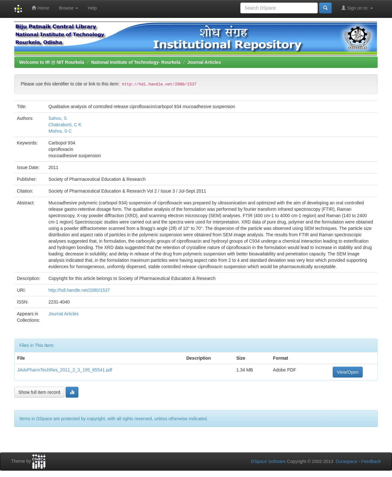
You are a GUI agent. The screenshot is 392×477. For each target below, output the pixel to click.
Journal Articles (204, 62)
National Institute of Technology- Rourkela (136, 62)
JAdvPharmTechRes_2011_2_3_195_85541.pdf (64, 369)
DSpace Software (268, 461)
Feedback (371, 461)
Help (92, 8)
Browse (68, 8)
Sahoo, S (57, 118)
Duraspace (346, 461)
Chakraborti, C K (64, 124)
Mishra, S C (60, 131)
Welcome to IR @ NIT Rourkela (51, 62)
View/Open (348, 372)
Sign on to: (357, 8)
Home (40, 8)
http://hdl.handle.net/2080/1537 (79, 290)
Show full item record (39, 392)
